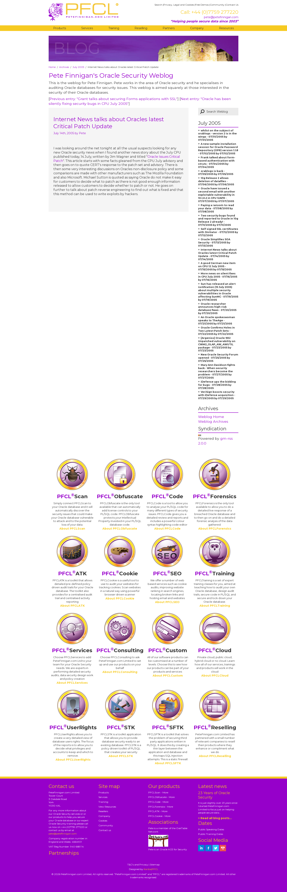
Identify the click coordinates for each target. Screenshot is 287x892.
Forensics (214, 496)
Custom (167, 650)
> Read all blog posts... (215, 818)
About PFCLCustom (168, 675)
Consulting (120, 650)
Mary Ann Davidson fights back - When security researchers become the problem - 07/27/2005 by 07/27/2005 (216, 371)
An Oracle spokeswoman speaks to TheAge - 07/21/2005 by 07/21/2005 (216, 320)
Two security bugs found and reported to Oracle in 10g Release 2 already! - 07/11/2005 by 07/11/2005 (218, 220)
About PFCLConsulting (119, 672)
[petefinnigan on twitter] (215, 848)
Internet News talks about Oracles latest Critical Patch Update (108, 123)
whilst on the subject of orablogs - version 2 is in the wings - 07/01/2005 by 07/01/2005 (217, 135)
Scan (72, 496)
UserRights (73, 727)
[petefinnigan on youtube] (223, 848)
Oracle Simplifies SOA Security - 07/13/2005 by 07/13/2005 (214, 242)
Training (113, 28)
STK (121, 727)
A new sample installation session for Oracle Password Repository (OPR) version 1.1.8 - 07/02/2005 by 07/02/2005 (218, 148)
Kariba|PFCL (151, 869)
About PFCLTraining (215, 605)
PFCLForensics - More (160, 806)
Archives (64, 66)
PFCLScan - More (158, 792)
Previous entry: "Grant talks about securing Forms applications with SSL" (113, 99)
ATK (72, 573)
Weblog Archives (213, 421)
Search (158, 4)
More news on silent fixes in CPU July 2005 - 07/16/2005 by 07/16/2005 (217, 276)
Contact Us (232, 4)
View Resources (107, 806)
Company (197, 28)
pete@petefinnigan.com (221, 17)
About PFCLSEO (167, 602)
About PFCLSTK (121, 756)
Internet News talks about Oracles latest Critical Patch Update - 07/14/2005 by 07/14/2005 (217, 254)
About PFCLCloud (214, 675)
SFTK (168, 727)
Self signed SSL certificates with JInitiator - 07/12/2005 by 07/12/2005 (218, 232)
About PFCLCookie (119, 598)
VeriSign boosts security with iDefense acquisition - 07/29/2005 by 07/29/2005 (216, 395)
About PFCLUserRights (73, 759)
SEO (167, 573)
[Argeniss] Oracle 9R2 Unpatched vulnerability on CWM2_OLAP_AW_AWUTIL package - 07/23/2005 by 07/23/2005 (216, 344)
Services (87, 28)
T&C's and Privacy (137, 864)
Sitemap (155, 864)
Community (217, 4)
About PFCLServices (72, 683)
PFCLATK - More (157, 811)
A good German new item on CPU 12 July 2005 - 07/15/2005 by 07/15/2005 (217, 266)
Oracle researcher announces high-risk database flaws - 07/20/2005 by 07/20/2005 (217, 308)
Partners (169, 28)
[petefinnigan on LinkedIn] (201, 848)
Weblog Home (211, 417)
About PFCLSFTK (168, 763)
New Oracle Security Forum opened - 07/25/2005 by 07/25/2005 (218, 357)
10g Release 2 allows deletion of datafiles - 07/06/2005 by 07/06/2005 (216, 181)
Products (59, 28)
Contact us (104, 830)
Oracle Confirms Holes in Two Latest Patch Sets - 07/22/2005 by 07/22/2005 (216, 330)
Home (52, 66)
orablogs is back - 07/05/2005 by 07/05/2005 (215, 173)
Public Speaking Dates (211, 829)
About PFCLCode (167, 528)
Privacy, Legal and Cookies (178, 4)
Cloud (214, 650)
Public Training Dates (210, 833)
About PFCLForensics (214, 528)
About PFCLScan (72, 528)
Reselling (141, 28)
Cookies (102, 820)
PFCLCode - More (158, 801)
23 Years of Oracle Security (214, 795)
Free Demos (202, 4)
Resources (226, 28)
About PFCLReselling (215, 756)
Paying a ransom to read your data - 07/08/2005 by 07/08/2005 (216, 208)
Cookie (120, 573)
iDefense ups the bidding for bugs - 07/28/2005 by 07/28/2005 (217, 385)
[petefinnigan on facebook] (208, 848)
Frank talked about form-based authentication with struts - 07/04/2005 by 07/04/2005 (216, 162)
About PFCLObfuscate (119, 528)
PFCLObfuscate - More (161, 797)
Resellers (103, 811)
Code (167, 496)
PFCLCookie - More (159, 816)
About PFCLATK (72, 605)
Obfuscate (120, 496)
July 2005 (78, 66)
